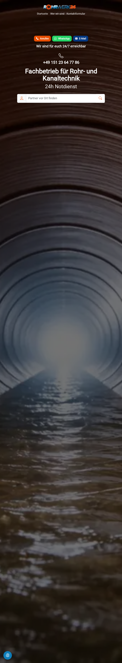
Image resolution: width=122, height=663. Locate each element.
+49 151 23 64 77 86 (61, 62)
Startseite (42, 13)
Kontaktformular (76, 13)
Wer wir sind (57, 13)
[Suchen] (100, 98)
